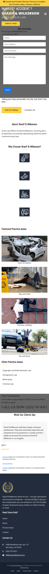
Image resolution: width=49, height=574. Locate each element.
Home (4, 518)
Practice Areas (8, 528)
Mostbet (5, 457)
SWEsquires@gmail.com (15, 555)
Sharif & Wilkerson (16, 565)
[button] (45, 14)
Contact (5, 532)
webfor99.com (24, 568)
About (4, 523)
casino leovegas (7, 463)
